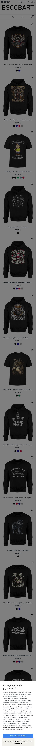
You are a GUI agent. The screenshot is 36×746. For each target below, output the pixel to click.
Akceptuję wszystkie (18, 736)
